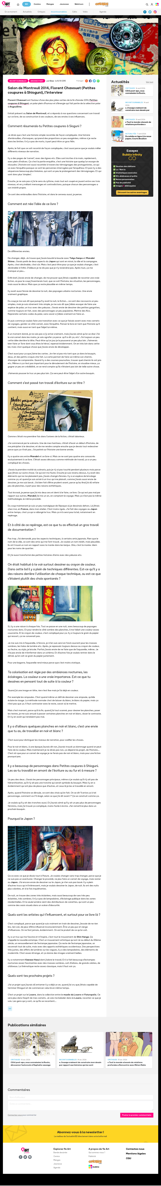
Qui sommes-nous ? (97, 1153)
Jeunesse (58, 1164)
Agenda (102, 12)
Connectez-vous (15, 1115)
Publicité (92, 1157)
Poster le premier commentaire (136, 1115)
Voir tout (149, 82)
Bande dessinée (60, 1153)
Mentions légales (136, 1154)
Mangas (57, 1160)
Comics (57, 1157)
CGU (128, 1158)
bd (10, 1009)
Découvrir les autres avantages (132, 193)
